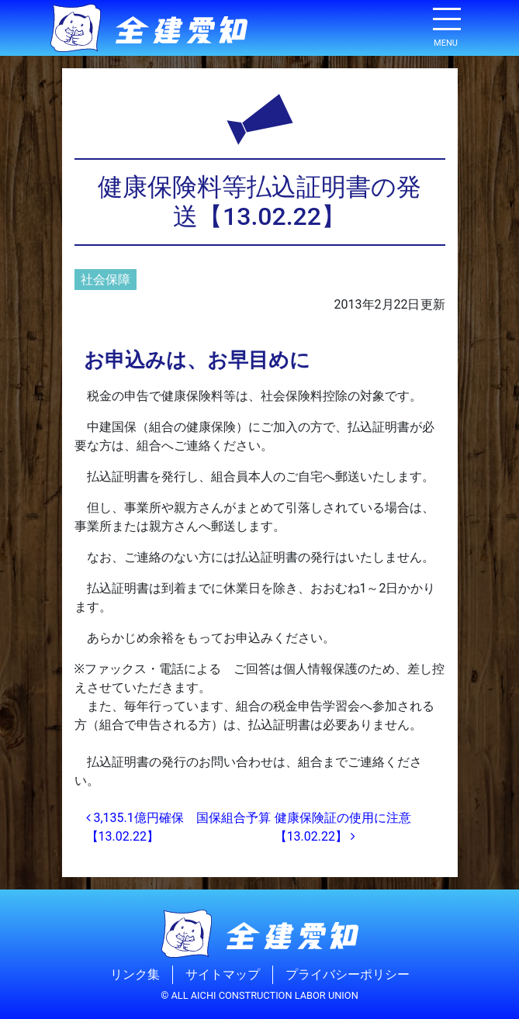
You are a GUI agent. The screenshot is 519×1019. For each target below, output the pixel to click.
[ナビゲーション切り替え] (446, 25)
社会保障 (105, 279)
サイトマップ (222, 974)
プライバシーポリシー (347, 974)
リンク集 (135, 974)
